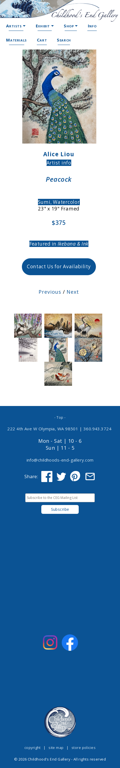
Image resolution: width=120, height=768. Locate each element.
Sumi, (45, 202)
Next (73, 291)
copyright (32, 747)
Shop (71, 25)
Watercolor (66, 202)
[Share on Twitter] (61, 476)
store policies (84, 747)
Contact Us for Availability (59, 266)
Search (64, 40)
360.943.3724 (97, 428)
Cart (42, 40)
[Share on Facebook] (46, 476)
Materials (16, 40)
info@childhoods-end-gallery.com (60, 460)
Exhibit (45, 25)
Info (92, 25)
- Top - (59, 417)
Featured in (58, 244)
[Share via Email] (90, 476)
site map (56, 747)
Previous (50, 291)
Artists (15, 25)
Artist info (59, 163)
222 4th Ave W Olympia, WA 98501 (42, 428)
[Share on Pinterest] (75, 476)
